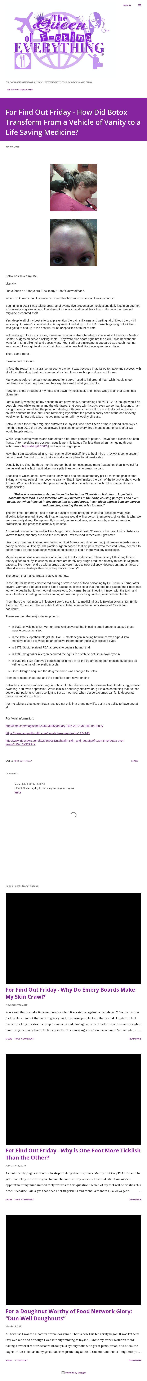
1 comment (21, 1360)
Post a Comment (24, 1038)
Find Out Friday (23, 760)
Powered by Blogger (73, 1372)
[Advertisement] (73, 859)
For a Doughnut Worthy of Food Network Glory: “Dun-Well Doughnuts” (69, 1315)
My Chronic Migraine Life (20, 89)
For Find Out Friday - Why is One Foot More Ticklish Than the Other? (73, 1154)
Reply (17, 792)
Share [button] (134, 760)
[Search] (127, 5)
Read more (135, 1038)
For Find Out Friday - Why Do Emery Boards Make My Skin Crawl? (70, 993)
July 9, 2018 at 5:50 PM (33, 784)
